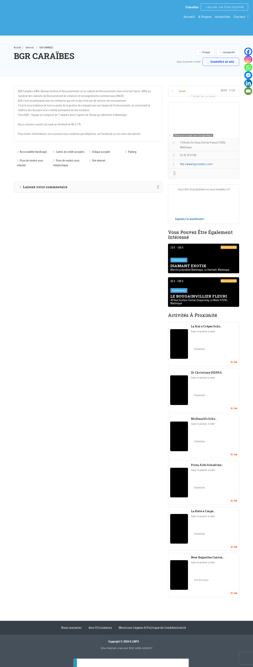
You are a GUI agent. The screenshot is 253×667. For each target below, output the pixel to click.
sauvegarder (227, 52)
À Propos (204, 17)
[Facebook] (248, 51)
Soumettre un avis (220, 62)
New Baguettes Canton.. (207, 557)
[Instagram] (248, 59)
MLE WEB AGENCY (140, 648)
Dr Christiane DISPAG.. (207, 372)
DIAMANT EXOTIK (188, 265)
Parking (131, 151)
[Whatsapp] (248, 67)
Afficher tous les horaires (204, 96)
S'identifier (192, 7)
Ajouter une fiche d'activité (224, 7)
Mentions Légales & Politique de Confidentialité (152, 627)
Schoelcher (199, 349)
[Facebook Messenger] (248, 75)
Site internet (97, 160)
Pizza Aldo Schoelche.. (207, 465)
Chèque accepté (99, 151)
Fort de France (201, 580)
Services (29, 47)
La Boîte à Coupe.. (203, 511)
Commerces (179, 260)
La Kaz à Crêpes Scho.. (206, 326)
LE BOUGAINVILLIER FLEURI (198, 296)
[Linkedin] (248, 83)
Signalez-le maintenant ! (190, 219)
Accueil (189, 17)
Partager (205, 52)
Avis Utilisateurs (100, 627)
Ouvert (182, 91)
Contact (239, 17)
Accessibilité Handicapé (32, 151)
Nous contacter (71, 627)
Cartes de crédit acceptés (69, 151)
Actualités (222, 17)
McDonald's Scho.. (204, 419)
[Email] (248, 91)
